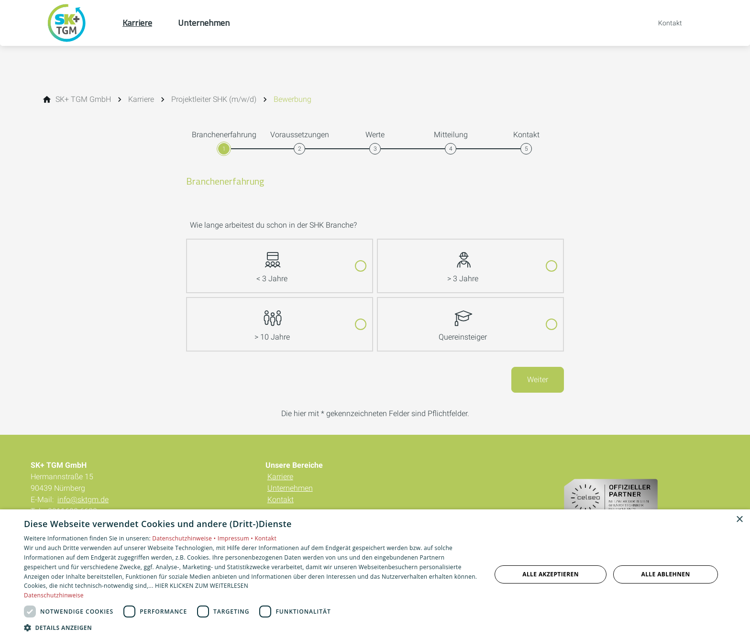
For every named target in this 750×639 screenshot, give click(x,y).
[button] (250, 627)
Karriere (280, 476)
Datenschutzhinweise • (184, 538)
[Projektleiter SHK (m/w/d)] (213, 99)
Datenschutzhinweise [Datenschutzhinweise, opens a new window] (54, 595)
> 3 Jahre (462, 261)
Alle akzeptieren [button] (550, 574)
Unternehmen (290, 488)
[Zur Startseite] (76, 23)
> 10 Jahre (272, 320)
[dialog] (375, 574)
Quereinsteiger (463, 320)
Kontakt (280, 499)
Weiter (537, 379)
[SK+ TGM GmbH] (83, 99)
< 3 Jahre (271, 261)
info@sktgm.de (83, 499)
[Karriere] (141, 99)
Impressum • (236, 538)
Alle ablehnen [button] (665, 574)
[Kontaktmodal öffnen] (663, 23)
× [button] (739, 519)
